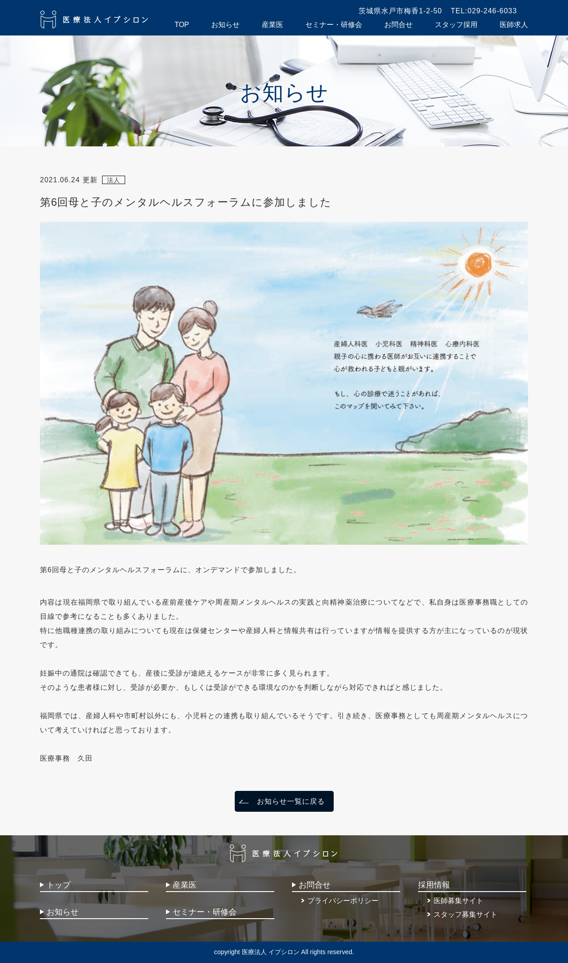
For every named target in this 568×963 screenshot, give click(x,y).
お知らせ (225, 24)
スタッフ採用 (456, 24)
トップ (59, 884)
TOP (181, 24)
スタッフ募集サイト (465, 914)
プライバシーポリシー (343, 900)
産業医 (272, 24)
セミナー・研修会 (333, 24)
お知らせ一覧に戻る (291, 801)
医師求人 (514, 24)
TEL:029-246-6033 (484, 11)
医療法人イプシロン (95, 19)
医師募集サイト (458, 900)
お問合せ (398, 24)
